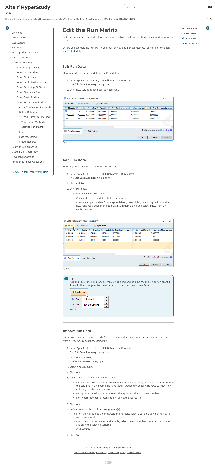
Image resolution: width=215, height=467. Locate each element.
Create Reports (27, 142)
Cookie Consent (134, 452)
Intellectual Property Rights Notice (90, 452)
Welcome (17, 33)
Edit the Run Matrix (125, 19)
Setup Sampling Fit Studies (32, 87)
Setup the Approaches (44, 19)
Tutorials (17, 47)
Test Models (74, 51)
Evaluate (24, 132)
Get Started (18, 43)
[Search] (201, 7)
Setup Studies (71, 19)
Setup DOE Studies (27, 72)
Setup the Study (23, 62)
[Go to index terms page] (206, 8)
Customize (25, 152)
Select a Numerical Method (99, 19)
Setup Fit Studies (26, 77)
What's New (19, 38)
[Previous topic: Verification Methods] (203, 19)
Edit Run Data (188, 33)
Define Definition (28, 112)
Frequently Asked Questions (28, 162)
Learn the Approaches (24, 147)
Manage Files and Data (25, 52)
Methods (33, 122)
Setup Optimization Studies (32, 82)
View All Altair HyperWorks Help (30, 172)
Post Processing (28, 137)
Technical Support (116, 452)
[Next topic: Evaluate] (207, 19)
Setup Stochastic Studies (31, 92)
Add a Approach (35, 107)
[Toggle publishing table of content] (7, 28)
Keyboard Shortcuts (23, 157)
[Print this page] (211, 19)
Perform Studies (22, 19)
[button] (10, 33)
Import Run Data (190, 43)
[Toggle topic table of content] (207, 28)
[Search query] (164, 7)
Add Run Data (188, 38)
